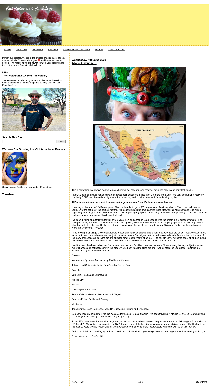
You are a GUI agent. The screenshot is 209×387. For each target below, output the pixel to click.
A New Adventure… (84, 63)
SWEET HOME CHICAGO (76, 49)
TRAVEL (99, 49)
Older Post (201, 382)
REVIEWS (38, 49)
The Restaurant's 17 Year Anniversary (24, 75)
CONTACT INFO (116, 49)
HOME (7, 49)
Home (140, 382)
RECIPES (53, 49)
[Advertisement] (93, 360)
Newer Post (78, 382)
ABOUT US (21, 49)
